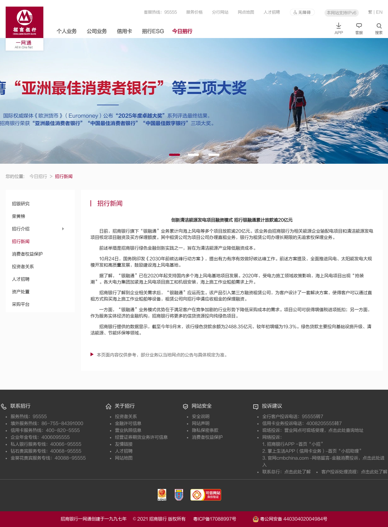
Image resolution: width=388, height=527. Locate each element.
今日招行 (182, 31)
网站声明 (201, 423)
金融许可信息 (128, 423)
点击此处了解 (297, 472)
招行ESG (153, 31)
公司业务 (97, 31)
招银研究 (21, 203)
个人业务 (67, 31)
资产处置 (21, 291)
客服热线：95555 (160, 12)
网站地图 (124, 458)
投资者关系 (23, 266)
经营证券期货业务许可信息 (141, 437)
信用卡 (124, 31)
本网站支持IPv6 (341, 12)
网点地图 (246, 12)
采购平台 (21, 304)
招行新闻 (21, 241)
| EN (378, 12)
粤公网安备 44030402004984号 (290, 518)
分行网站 (220, 12)
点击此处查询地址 (345, 430)
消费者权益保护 (27, 254)
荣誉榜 (18, 216)
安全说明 (201, 416)
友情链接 (124, 444)
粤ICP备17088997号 (222, 519)
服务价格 (194, 12)
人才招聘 (272, 12)
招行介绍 (21, 229)
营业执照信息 (128, 430)
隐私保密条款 (205, 430)
